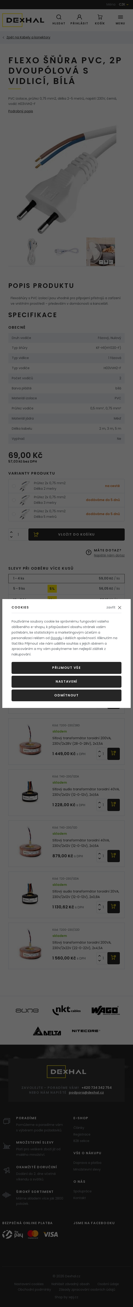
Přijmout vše (66, 667)
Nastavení (66, 681)
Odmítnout (66, 695)
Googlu (56, 638)
